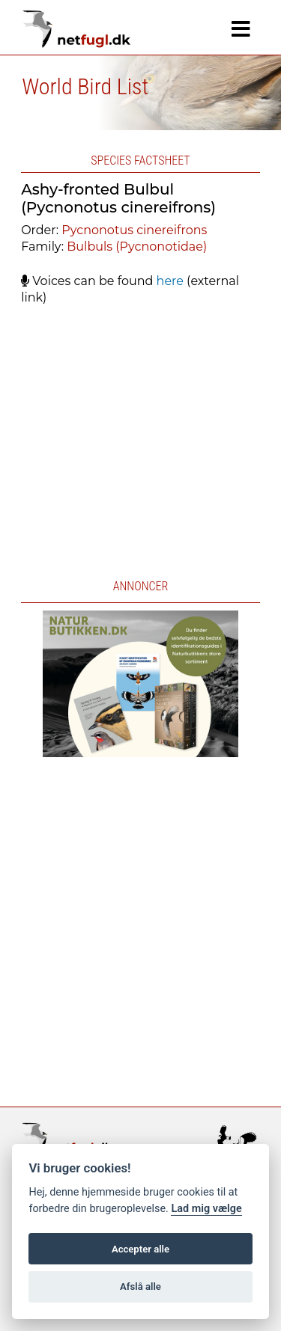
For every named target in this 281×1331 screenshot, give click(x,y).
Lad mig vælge (206, 1208)
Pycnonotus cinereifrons (134, 230)
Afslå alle (140, 1286)
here (170, 281)
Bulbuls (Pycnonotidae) (137, 246)
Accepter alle (140, 1249)
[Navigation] (241, 29)
